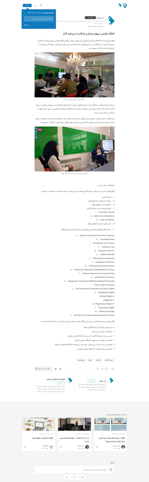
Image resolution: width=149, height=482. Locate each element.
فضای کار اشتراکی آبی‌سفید (55, 379)
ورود (36, 5)
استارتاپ (98, 360)
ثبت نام (27, 5)
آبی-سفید (100, 18)
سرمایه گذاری (109, 360)
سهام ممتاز (81, 360)
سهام (90, 360)
